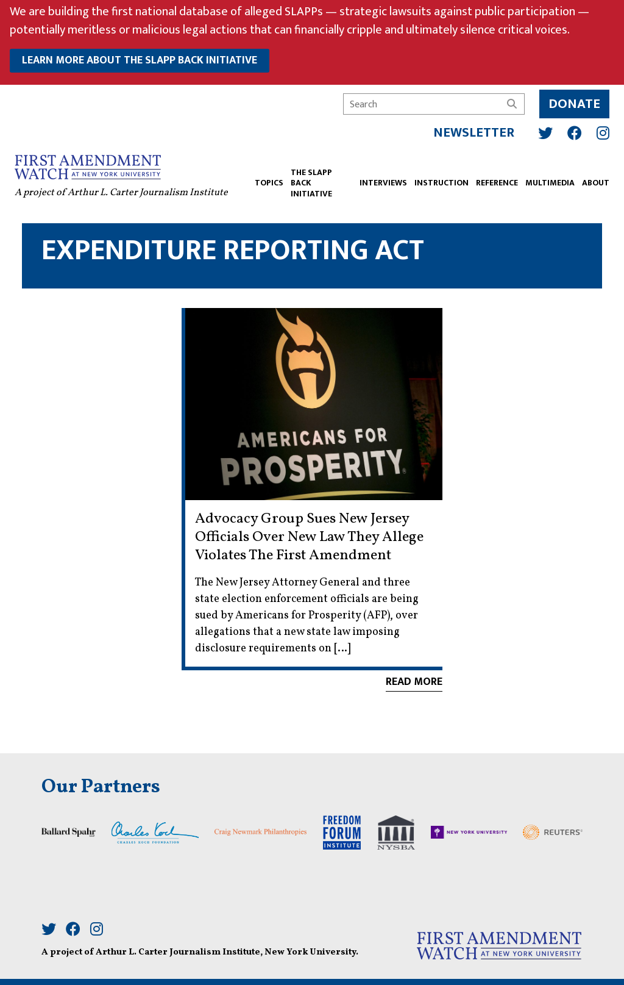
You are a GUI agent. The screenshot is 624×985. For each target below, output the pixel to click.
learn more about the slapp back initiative (139, 60)
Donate (569, 99)
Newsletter (468, 127)
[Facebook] (569, 128)
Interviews (378, 179)
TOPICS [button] (274, 179)
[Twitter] (540, 128)
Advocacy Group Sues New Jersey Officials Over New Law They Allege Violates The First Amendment (309, 537)
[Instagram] (598, 128)
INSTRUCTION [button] (437, 179)
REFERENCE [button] (492, 179)
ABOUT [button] (590, 179)
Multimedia (545, 179)
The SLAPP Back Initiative (316, 179)
